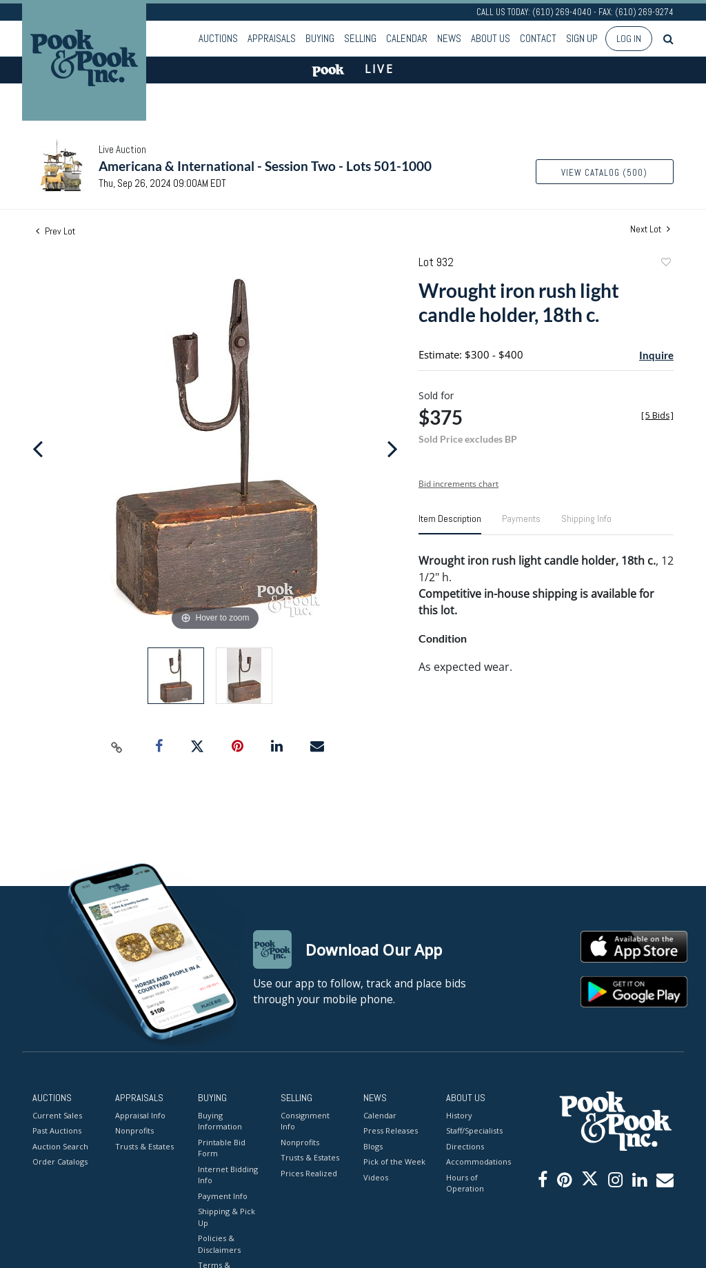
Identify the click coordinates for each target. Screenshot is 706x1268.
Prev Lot (55, 231)
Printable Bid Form (221, 1148)
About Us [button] (490, 38)
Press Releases (390, 1130)
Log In (628, 38)
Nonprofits (134, 1130)
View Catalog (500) (604, 173)
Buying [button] (319, 38)
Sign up (582, 38)
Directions (465, 1146)
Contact (538, 38)
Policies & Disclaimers (219, 1244)
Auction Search (60, 1146)
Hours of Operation (465, 1183)
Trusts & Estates (144, 1146)
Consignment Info (305, 1121)
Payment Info (223, 1196)
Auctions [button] (218, 38)
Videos (375, 1177)
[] (657, 415)
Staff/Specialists (474, 1130)
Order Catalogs (60, 1161)
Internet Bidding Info (228, 1175)
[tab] (449, 524)
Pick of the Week (394, 1161)
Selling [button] (360, 38)
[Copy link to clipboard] (117, 746)
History (459, 1115)
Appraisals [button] (272, 38)
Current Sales (57, 1115)
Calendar (406, 38)
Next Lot (650, 229)
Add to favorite (665, 264)
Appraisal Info (140, 1115)
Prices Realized (309, 1173)
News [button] (449, 38)
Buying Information (220, 1121)
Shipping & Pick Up (226, 1217)
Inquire (656, 355)
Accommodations (477, 1161)
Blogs (373, 1146)
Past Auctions (56, 1130)
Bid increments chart (458, 484)
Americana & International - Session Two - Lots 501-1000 (265, 166)
